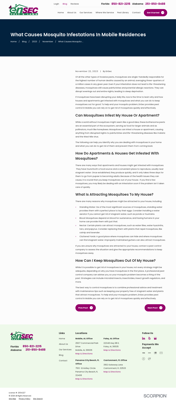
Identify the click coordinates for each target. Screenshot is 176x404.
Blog (65, 3)
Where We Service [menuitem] (105, 12)
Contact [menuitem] (136, 12)
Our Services (65, 349)
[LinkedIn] (143, 338)
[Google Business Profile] (155, 338)
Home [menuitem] (61, 12)
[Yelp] (149, 338)
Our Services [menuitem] (86, 12)
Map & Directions (84, 353)
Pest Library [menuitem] (123, 12)
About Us (63, 344)
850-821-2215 (120, 4)
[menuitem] (12, 398)
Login (56, 3)
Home (62, 338)
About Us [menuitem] (71, 12)
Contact (63, 360)
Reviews (75, 3)
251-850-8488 (155, 4)
